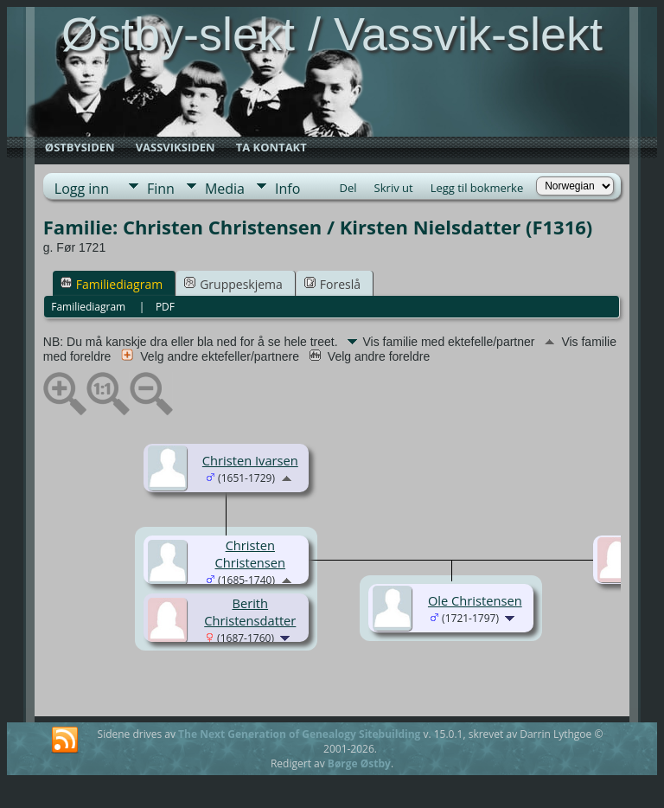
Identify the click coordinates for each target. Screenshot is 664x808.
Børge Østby (359, 763)
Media (225, 188)
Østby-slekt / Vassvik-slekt (332, 34)
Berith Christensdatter (250, 611)
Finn (161, 188)
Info (287, 188)
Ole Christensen (475, 600)
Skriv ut (393, 188)
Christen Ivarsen (250, 460)
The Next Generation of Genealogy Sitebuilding (299, 734)
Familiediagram (112, 284)
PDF (165, 306)
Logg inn (81, 188)
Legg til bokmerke (477, 188)
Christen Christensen (250, 553)
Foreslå (332, 284)
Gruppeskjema (233, 284)
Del (348, 188)
